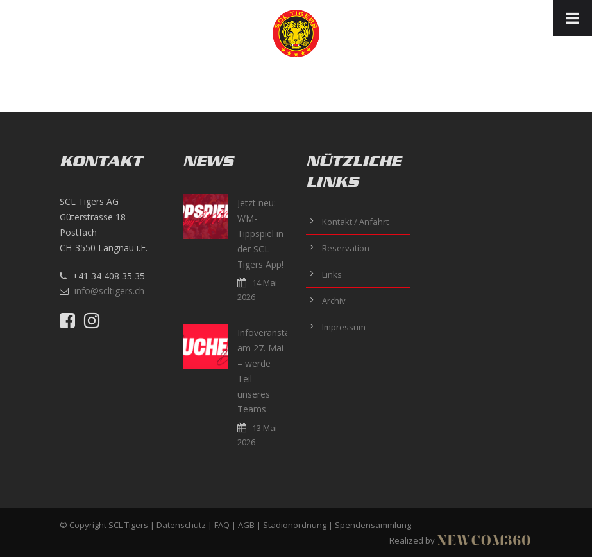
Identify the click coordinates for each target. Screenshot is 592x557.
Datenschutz (181, 525)
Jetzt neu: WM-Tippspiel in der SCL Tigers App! (260, 233)
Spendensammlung (373, 525)
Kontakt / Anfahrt (355, 221)
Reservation (345, 248)
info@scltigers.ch (109, 291)
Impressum (344, 327)
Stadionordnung (294, 525)
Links (332, 274)
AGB (246, 525)
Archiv (334, 300)
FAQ (222, 525)
